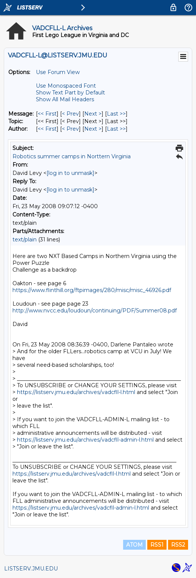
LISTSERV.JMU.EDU (31, 568)
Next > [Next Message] (93, 113)
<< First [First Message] (47, 113)
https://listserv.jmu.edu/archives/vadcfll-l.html (76, 392)
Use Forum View (58, 72)
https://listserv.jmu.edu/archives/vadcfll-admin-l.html (85, 439)
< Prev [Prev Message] (70, 113)
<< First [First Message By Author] (47, 128)
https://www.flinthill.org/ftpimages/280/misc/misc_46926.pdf (91, 290)
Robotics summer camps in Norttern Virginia (71, 156)
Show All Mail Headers (65, 99)
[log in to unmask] (70, 173)
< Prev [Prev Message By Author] (70, 128)
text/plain (24, 239)
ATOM (134, 544)
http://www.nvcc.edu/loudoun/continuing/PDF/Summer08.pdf (94, 310)
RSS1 (157, 544)
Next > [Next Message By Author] (93, 128)
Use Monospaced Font (66, 85)
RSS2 (178, 544)
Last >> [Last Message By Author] (116, 128)
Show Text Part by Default (70, 92)
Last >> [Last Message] (116, 113)
